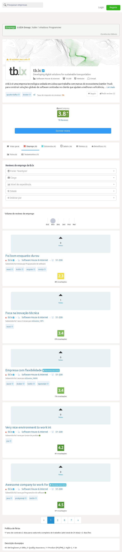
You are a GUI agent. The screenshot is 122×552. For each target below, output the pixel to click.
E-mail (91, 78)
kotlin (18, 269)
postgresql (19, 498)
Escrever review (63, 131)
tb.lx (10, 260)
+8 (34, 95)
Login (101, 7)
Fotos (12, 154)
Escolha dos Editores (109, 34)
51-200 (67, 78)
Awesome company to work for (26, 484)
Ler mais (111, 87)
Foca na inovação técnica (22, 313)
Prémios (81, 146)
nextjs (41, 269)
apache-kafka (12, 95)
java (8, 498)
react (9, 269)
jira (8, 441)
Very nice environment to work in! (28, 427)
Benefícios (99, 146)
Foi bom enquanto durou (22, 255)
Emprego (30, 146)
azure (9, 384)
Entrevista (48, 146)
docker (26, 95)
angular (30, 269)
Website (79, 78)
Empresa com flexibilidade (23, 370)
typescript (42, 384)
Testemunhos (30, 154)
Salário (66, 146)
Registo (113, 7)
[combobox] (61, 171)
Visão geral (13, 146)
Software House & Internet (46, 78)
